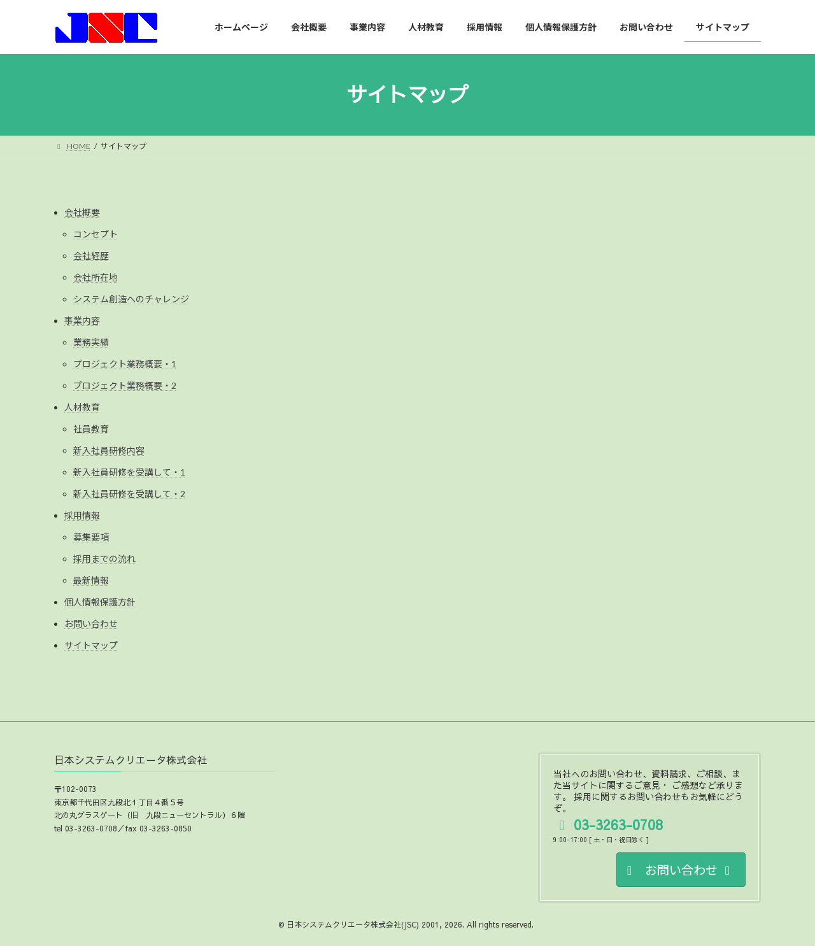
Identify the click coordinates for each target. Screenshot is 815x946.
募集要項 (91, 537)
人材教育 (82, 407)
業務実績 (91, 342)
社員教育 (91, 428)
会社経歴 (91, 255)
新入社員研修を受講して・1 (129, 472)
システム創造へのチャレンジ (131, 298)
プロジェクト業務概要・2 (124, 385)
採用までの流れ (104, 558)
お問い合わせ (91, 623)
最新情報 (91, 580)
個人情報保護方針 (100, 602)
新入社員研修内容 (109, 450)
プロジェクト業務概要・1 (124, 363)
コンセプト (95, 234)
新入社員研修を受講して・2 (129, 493)
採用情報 (82, 515)
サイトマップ (91, 645)
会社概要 (82, 212)
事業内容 (82, 320)
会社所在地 (95, 277)
